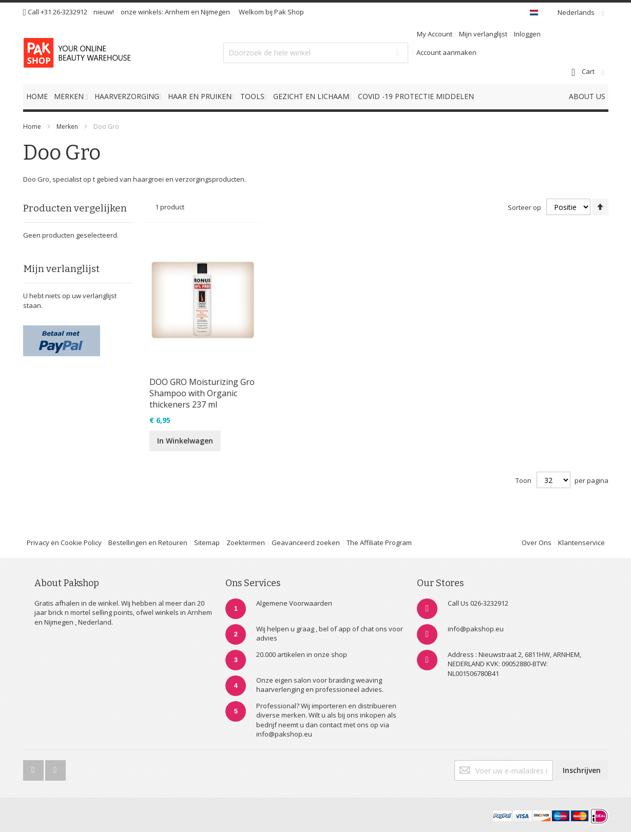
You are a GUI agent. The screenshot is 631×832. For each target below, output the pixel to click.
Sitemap (207, 542)
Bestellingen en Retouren (147, 542)
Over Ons (536, 542)
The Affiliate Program (379, 542)
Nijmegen (215, 11)
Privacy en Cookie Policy (64, 542)
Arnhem (177, 11)
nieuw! (103, 11)
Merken (67, 126)
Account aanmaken (446, 52)
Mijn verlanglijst (483, 33)
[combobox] (315, 53)
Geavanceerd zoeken (306, 542)
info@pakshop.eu (476, 628)
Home (32, 126)
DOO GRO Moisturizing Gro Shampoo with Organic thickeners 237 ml (202, 393)
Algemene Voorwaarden (294, 603)
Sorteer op (524, 207)
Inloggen (527, 33)
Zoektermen (245, 542)
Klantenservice (581, 542)
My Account (434, 33)
